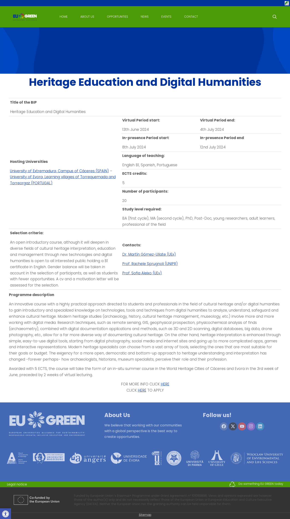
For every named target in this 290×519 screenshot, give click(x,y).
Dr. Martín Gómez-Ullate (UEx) (149, 254)
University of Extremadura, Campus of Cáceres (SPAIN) (59, 170)
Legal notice (17, 484)
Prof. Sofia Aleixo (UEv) (142, 273)
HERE (165, 384)
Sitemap (145, 515)
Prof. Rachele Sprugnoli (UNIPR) (150, 263)
